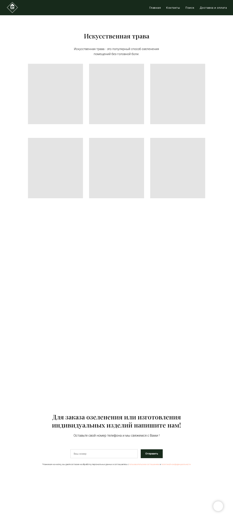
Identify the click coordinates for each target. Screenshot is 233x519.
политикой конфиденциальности (176, 464)
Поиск (189, 7)
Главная (155, 7)
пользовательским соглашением (144, 464)
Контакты (173, 7)
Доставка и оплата (213, 7)
